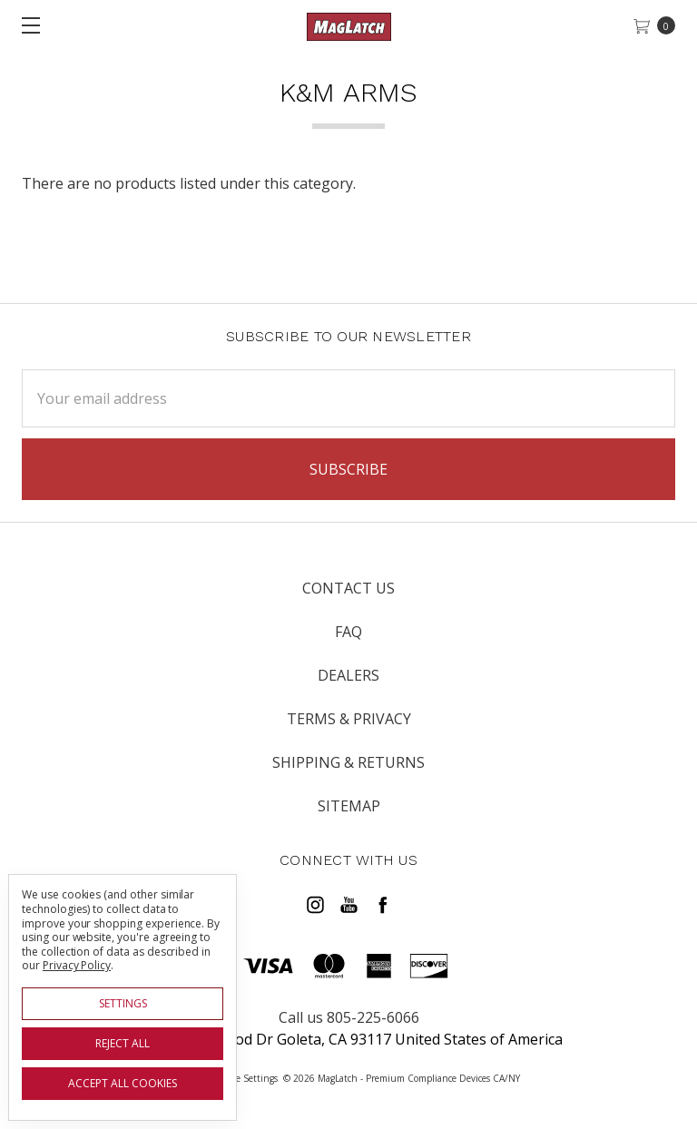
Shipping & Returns (348, 762)
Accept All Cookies (122, 1083)
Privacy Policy (77, 965)
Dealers (348, 675)
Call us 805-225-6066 (349, 1017)
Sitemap (349, 806)
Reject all (122, 1043)
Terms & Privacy (349, 719)
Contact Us (348, 588)
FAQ (348, 632)
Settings (123, 1003)
